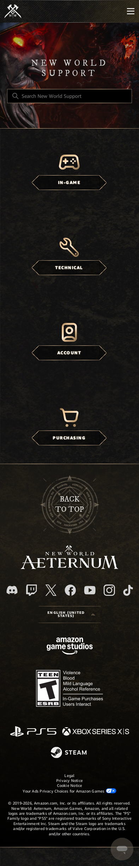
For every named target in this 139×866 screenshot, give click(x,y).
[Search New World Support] (69, 96)
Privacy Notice (69, 780)
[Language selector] (70, 614)
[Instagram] (109, 590)
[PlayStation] (33, 732)
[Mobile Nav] (130, 11)
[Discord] (12, 590)
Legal (69, 775)
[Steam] (69, 753)
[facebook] (70, 590)
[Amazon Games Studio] (70, 647)
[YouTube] (89, 590)
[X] (51, 590)
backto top (69, 504)
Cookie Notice (69, 785)
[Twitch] (31, 590)
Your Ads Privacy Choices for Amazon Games (69, 791)
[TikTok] (128, 590)
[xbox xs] (95, 732)
